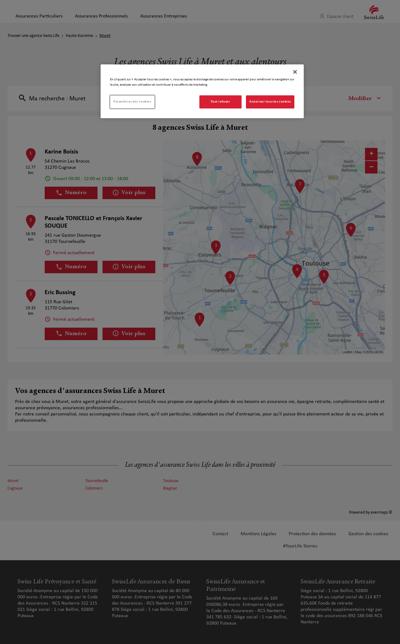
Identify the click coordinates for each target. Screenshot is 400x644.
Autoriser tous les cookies (270, 101)
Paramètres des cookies (132, 101)
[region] (202, 91)
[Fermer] (295, 72)
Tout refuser (220, 101)
